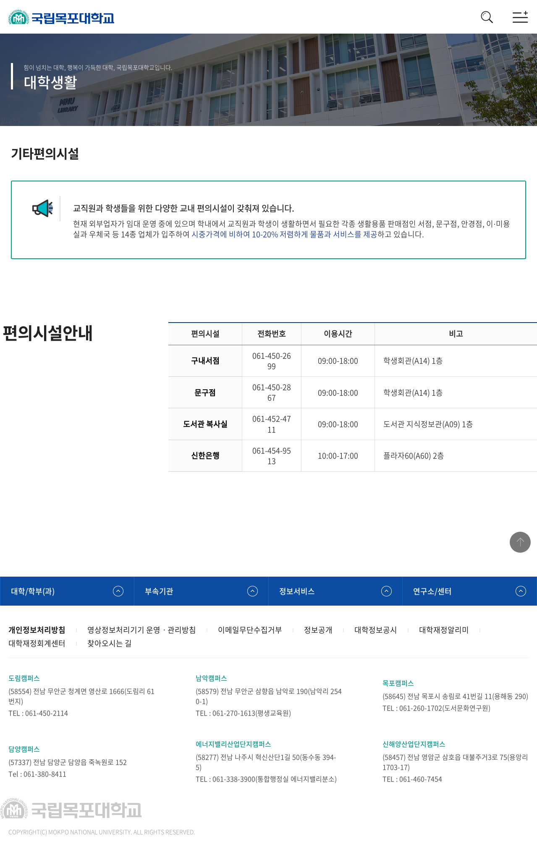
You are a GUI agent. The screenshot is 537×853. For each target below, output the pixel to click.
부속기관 (159, 591)
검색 (486, 17)
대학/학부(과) (33, 591)
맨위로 (520, 542)
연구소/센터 (432, 591)
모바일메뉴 (520, 17)
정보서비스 (297, 591)
